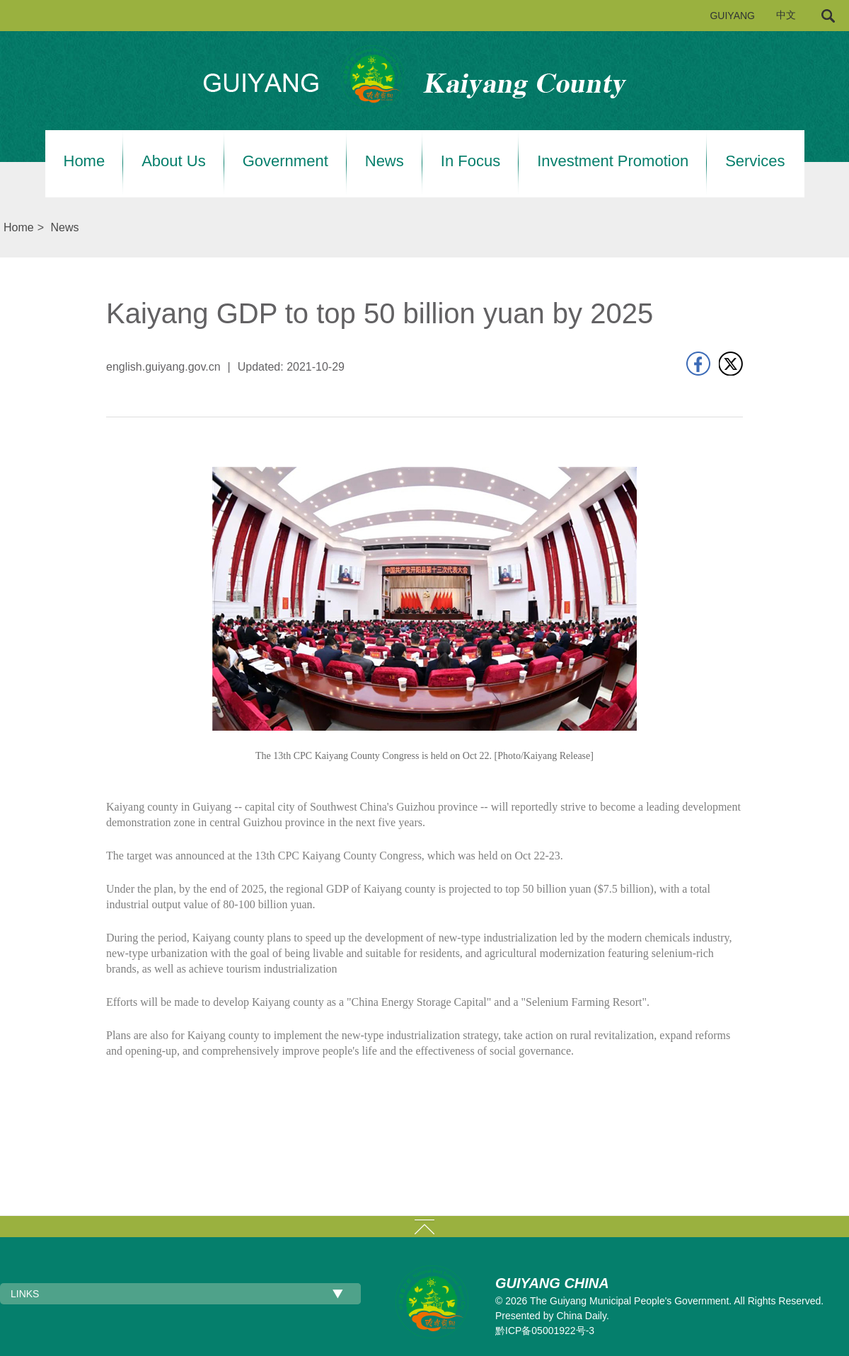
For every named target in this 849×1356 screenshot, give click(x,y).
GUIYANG (732, 15)
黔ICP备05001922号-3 (544, 1330)
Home (84, 161)
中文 (786, 15)
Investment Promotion (612, 161)
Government (285, 161)
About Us (174, 161)
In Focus (470, 161)
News (384, 161)
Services (755, 161)
